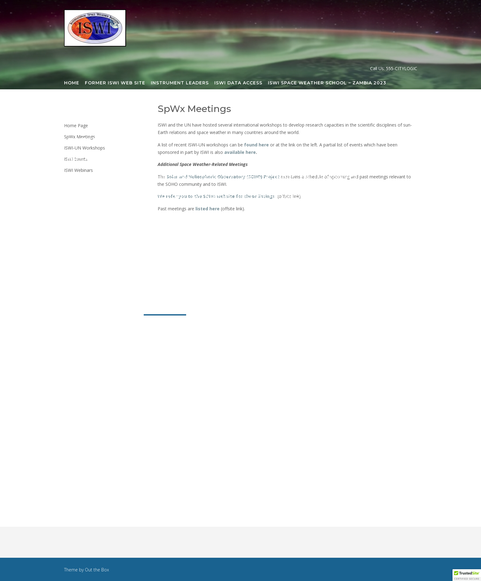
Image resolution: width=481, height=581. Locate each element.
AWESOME (228, 102)
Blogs (207, 140)
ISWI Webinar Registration (180, 253)
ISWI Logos (146, 215)
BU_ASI (255, 102)
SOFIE (350, 121)
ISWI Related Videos (157, 197)
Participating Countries (102, 272)
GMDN (406, 102)
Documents (217, 178)
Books (369, 159)
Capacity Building (325, 102)
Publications (211, 310)
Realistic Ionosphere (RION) (298, 121)
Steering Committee (324, 234)
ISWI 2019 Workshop (95, 197)
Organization (86, 310)
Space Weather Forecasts (274, 197)
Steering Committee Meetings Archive (196, 234)
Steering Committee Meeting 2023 (363, 272)
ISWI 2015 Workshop (243, 159)
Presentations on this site (315, 159)
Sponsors (220, 272)
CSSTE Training (172, 140)
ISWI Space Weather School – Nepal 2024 (225, 215)
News (242, 310)
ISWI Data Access (238, 83)
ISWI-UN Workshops (297, 253)
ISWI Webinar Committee (101, 234)
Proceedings (177, 178)
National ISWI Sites (344, 197)
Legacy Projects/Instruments (193, 121)
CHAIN (365, 102)
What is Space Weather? (274, 272)
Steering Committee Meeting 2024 (115, 291)
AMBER (200, 102)
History (190, 272)
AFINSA (177, 102)
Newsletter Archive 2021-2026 (264, 140)
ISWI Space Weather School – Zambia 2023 (327, 83)
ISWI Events (346, 253)
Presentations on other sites (110, 178)
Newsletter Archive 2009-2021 (110, 159)
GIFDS (385, 102)
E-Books (395, 159)
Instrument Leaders (180, 83)
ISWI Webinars (211, 197)
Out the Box (97, 570)
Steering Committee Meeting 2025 (217, 291)
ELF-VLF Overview (184, 159)
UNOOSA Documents (267, 178)
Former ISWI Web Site (115, 83)
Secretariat (273, 234)
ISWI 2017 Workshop (329, 178)
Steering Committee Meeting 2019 (114, 102)
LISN (247, 121)
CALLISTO (282, 102)
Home (71, 83)
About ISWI (387, 291)
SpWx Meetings (165, 310)
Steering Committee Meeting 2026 (318, 291)
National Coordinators (101, 253)
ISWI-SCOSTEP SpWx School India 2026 (342, 215)
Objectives (157, 272)
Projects (125, 310)
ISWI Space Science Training (106, 140)
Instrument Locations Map (105, 121)
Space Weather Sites (96, 215)
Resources (271, 310)
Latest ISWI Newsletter (347, 140)
